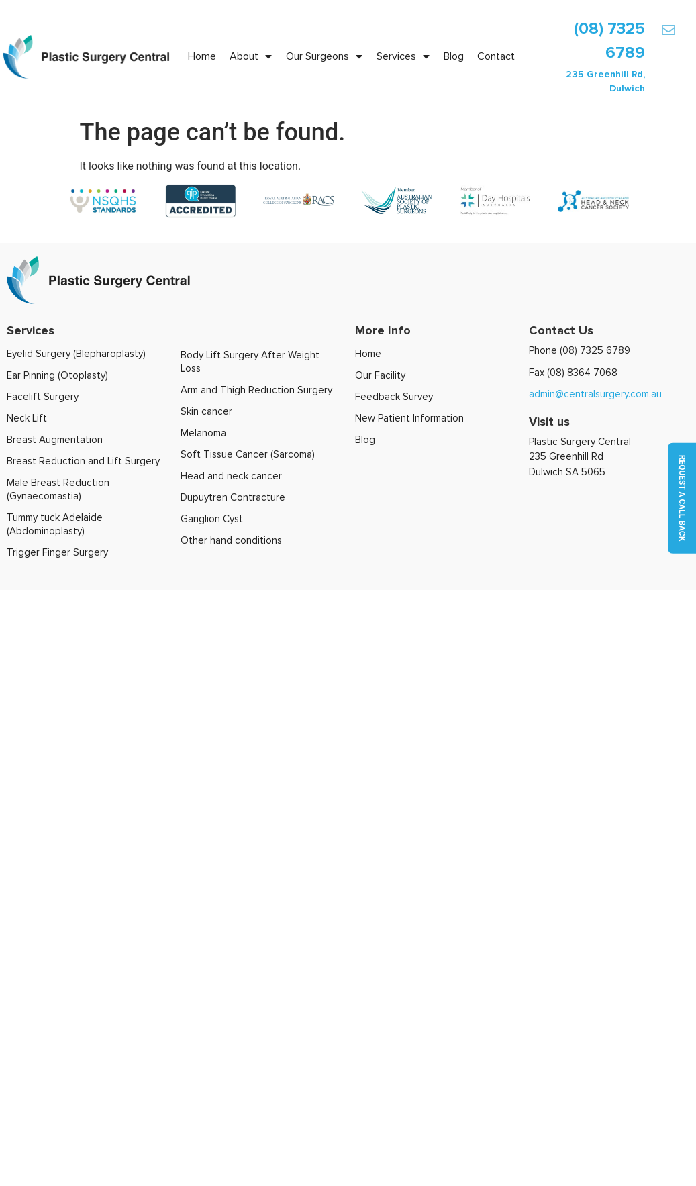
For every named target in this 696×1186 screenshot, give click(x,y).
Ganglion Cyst (212, 519)
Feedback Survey (394, 397)
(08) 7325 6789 (595, 350)
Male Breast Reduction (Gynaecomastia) (58, 489)
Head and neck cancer (231, 476)
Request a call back (682, 498)
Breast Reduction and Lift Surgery (83, 461)
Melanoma (203, 433)
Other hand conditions (231, 540)
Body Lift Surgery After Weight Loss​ (250, 362)
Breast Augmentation (55, 440)
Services (403, 56)
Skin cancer (206, 411)
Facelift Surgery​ (43, 397)
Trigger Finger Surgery (57, 552)
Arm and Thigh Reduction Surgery (256, 390)
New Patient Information (409, 418)
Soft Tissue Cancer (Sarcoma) (248, 454)
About (251, 56)
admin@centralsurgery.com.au (595, 394)
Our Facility (380, 375)
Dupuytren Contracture (233, 497)
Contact (496, 56)
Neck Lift (27, 418)
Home (202, 56)
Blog (454, 56)
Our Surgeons (324, 56)
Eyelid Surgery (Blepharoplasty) (76, 354)
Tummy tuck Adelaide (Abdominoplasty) (55, 524)
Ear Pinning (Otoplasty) (57, 375)
